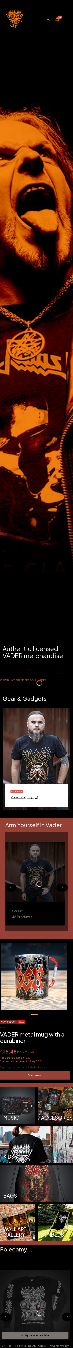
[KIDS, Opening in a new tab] (36, 1144)
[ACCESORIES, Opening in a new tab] (55, 1105)
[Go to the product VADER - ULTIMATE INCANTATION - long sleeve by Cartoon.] (35, 1305)
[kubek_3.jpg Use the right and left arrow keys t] (34, 976)
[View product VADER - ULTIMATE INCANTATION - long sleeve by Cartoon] (64, 1335)
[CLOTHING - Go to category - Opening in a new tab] (24, 798)
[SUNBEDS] (55, 1222)
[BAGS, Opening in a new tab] (36, 1183)
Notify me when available (35, 1335)
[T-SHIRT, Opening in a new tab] (35, 883)
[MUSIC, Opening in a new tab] (17, 1105)
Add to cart (35, 1075)
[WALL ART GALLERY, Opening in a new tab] (17, 1222)
